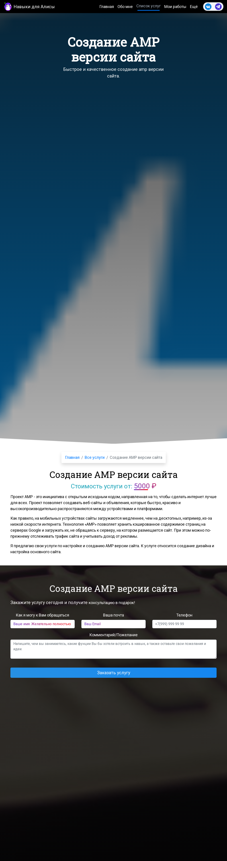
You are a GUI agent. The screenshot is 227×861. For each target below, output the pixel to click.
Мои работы (175, 6)
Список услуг (148, 6)
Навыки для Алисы (29, 6)
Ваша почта (113, 615)
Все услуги (95, 457)
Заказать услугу (113, 672)
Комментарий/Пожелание (113, 634)
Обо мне (125, 6)
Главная (106, 6)
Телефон (184, 615)
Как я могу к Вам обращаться (42, 615)
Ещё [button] (194, 6)
